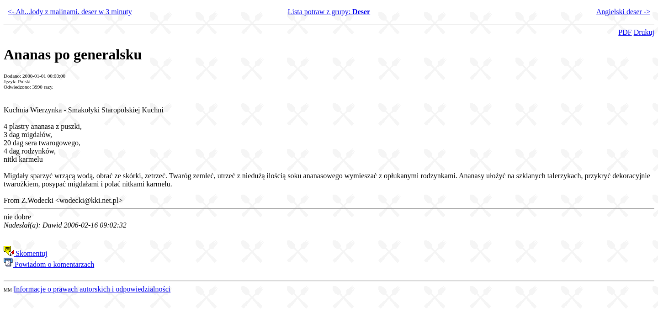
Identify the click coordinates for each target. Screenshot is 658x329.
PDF (624, 32)
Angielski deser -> (623, 12)
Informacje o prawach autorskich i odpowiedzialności (92, 289)
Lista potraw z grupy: (329, 12)
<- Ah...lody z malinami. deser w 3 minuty (70, 12)
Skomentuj (25, 253)
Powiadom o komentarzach (49, 264)
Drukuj (644, 32)
